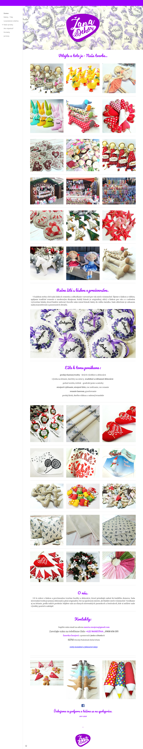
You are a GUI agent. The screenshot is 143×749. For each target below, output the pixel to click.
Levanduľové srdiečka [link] (11, 21)
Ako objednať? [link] (8, 28)
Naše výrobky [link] (8, 25)
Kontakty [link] (7, 32)
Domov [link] (6, 13)
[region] (71, 3)
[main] (83, 55)
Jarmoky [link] (6, 36)
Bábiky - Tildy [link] (8, 17)
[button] (141, 8)
